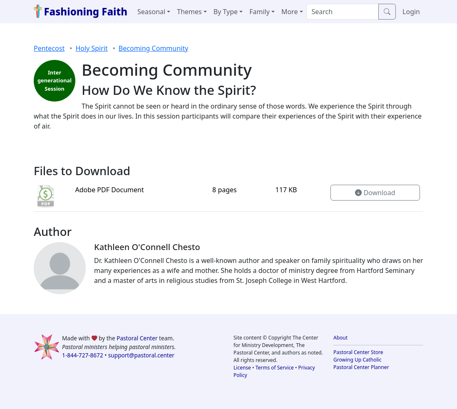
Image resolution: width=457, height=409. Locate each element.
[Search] (342, 12)
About (340, 337)
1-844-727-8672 (82, 355)
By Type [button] (226, 11)
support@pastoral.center (141, 355)
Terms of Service (275, 367)
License (242, 367)
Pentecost (49, 48)
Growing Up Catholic (357, 359)
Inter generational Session (54, 80)
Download (375, 192)
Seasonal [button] (151, 11)
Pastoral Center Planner (361, 367)
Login (411, 11)
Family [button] (259, 11)
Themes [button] (189, 11)
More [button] (289, 11)
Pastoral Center (137, 338)
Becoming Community (153, 48)
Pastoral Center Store (358, 352)
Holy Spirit (91, 48)
